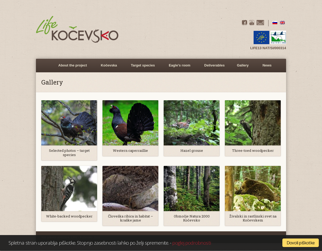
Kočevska (108, 67)
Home (46, 65)
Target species (142, 67)
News (267, 65)
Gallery (242, 67)
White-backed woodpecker (69, 216)
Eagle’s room (179, 67)
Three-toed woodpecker (253, 151)
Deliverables (214, 65)
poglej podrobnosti (191, 242)
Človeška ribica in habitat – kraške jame (130, 218)
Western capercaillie (130, 151)
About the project (72, 67)
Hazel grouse (191, 151)
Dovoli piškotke (301, 243)
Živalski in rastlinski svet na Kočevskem (252, 218)
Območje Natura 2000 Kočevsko (192, 218)
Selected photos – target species (69, 153)
